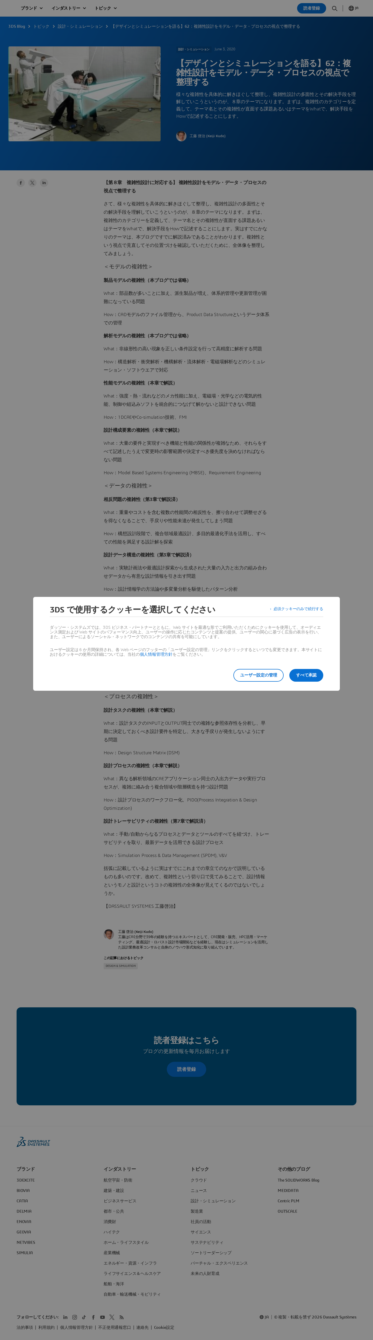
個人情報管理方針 (156, 654)
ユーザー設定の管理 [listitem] (256, 675)
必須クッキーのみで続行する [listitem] (296, 610)
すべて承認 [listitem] (306, 675)
